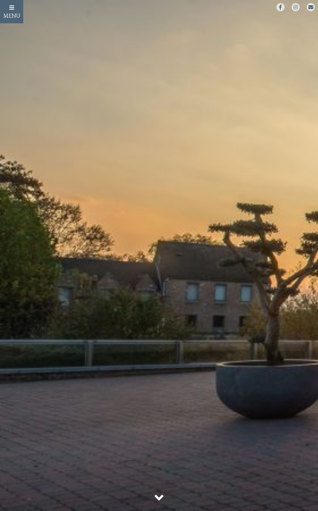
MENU (11, 12)
